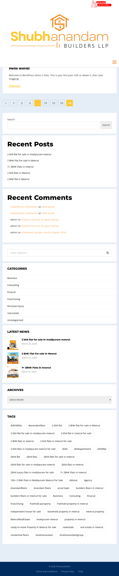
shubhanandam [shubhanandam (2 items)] (44, 535)
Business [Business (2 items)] (58, 495)
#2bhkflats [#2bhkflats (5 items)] (16, 425)
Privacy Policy (67, 571)
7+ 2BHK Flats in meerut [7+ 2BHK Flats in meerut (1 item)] (73, 472)
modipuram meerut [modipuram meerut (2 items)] (47, 519)
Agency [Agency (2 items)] (88, 480)
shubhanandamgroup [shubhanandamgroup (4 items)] (71, 535)
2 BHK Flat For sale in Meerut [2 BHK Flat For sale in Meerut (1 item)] (84, 425)
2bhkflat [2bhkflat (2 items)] (101, 448)
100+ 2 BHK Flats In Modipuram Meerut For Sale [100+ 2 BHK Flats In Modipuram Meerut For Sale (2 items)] (37, 480)
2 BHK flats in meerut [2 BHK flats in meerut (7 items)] (22, 441)
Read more (14, 86)
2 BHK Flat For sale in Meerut (23, 160)
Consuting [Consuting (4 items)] (75, 495)
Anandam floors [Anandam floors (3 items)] (42, 488)
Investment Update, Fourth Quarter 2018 (43, 232)
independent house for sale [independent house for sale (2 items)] (26, 511)
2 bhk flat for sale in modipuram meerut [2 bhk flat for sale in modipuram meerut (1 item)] (32, 433)
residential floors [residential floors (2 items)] (20, 535)
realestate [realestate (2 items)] (68, 527)
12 (53, 103)
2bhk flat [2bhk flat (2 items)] (15, 456)
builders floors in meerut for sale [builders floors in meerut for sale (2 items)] (29, 495)
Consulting (13, 285)
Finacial (11, 292)
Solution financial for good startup (40, 219)
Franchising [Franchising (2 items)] (17, 503)
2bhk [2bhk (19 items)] (64, 448)
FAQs (80, 571)
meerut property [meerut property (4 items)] (95, 511)
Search (11, 119)
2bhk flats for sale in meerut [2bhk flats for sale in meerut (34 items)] (59, 456)
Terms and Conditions (46, 571)
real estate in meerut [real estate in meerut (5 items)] (91, 527)
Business (12, 278)
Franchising (13, 299)
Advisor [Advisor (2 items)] (73, 480)
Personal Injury (15, 306)
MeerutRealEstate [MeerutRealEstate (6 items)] (20, 519)
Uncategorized (15, 320)
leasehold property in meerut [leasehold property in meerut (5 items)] (63, 511)
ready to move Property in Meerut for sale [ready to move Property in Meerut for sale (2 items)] (33, 527)
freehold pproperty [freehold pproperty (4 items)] (40, 503)
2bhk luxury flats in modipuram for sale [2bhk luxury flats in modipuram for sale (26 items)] (32, 472)
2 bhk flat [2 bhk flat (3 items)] (57, 425)
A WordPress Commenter (24, 206)
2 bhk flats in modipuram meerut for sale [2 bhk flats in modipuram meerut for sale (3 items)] (33, 448)
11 (45, 103)
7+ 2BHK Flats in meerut (20, 166)
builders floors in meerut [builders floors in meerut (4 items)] (89, 488)
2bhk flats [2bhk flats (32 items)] (32, 456)
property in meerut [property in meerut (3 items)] (75, 519)
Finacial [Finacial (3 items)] (91, 495)
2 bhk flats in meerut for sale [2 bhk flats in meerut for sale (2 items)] (56, 441)
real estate (13, 313)
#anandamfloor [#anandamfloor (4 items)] (37, 425)
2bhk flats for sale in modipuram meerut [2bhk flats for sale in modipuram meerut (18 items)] (33, 464)
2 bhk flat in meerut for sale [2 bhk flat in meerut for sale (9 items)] (76, 433)
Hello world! (19, 68)
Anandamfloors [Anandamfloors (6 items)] (19, 488)
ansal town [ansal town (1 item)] (63, 488)
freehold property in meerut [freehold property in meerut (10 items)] (72, 503)
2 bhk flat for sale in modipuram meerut (29, 154)
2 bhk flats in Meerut (18, 172)
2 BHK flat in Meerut (18, 179)
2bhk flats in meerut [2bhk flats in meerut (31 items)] (72, 464)
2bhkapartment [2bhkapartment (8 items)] (82, 448)
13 (61, 103)
